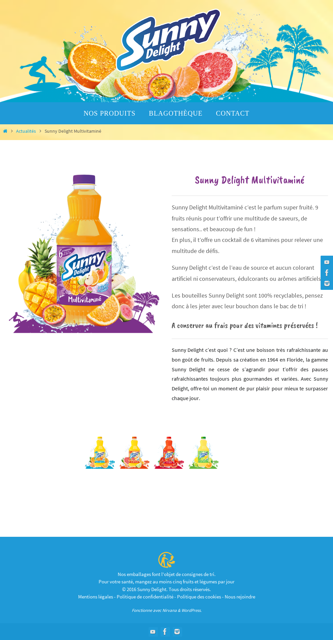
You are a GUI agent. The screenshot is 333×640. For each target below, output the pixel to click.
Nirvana (169, 610)
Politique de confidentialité (145, 596)
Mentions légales (95, 596)
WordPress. (191, 610)
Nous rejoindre (240, 596)
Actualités (26, 131)
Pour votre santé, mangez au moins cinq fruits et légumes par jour (166, 581)
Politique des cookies (199, 596)
